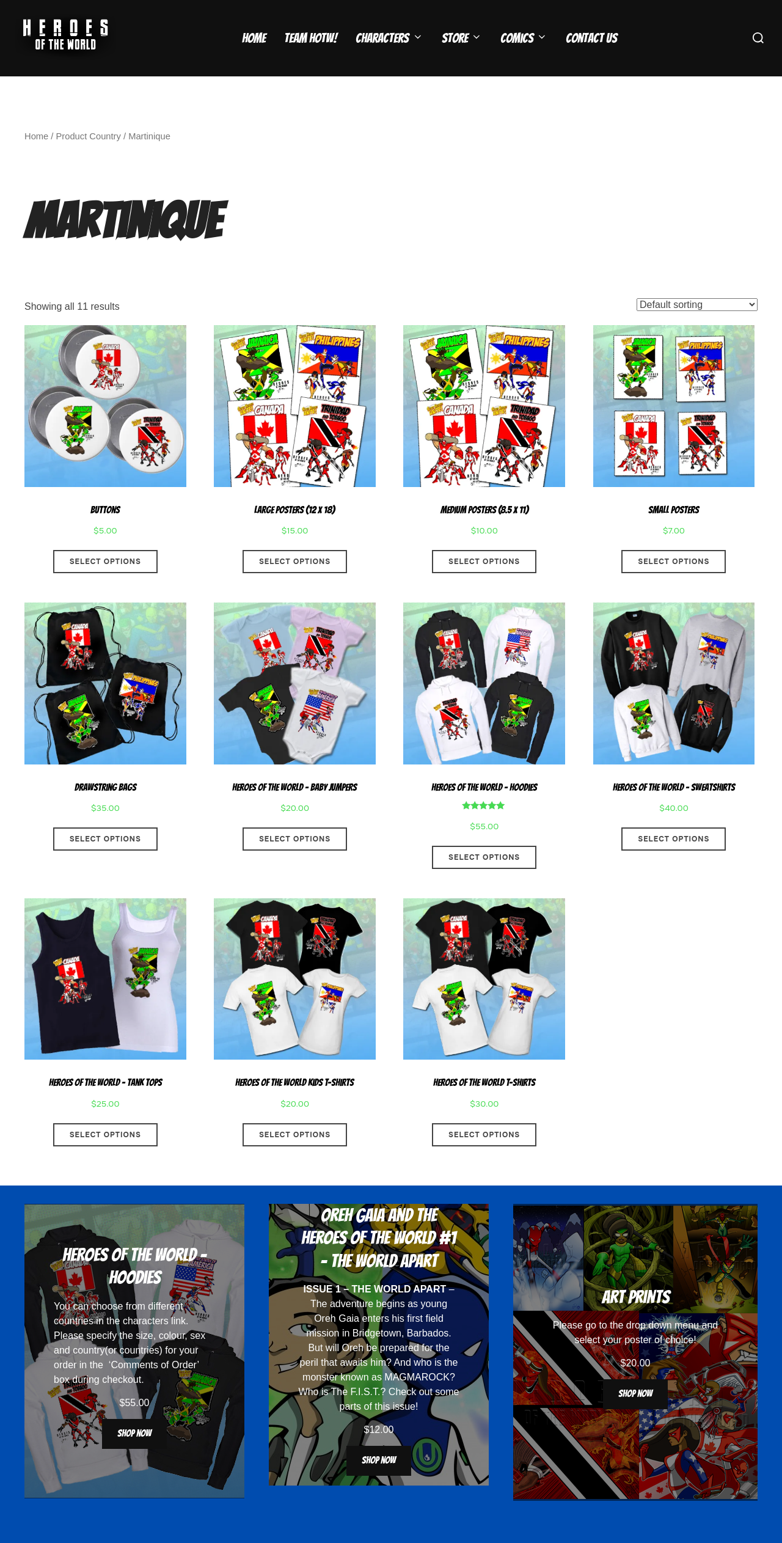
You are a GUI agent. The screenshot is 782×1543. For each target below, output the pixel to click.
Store (462, 38)
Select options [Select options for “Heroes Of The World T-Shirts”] (484, 1159)
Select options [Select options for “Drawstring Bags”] (105, 863)
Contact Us (591, 38)
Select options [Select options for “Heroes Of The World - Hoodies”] (484, 881)
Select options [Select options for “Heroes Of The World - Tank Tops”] (105, 1159)
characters (146, 1345)
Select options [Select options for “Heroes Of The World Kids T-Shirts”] (295, 1159)
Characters (389, 38)
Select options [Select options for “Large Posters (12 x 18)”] (295, 585)
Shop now (134, 1457)
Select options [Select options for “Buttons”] (105, 585)
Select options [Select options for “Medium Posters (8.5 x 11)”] (484, 585)
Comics (523, 38)
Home (254, 38)
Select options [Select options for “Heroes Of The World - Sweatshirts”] (673, 863)
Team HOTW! (310, 38)
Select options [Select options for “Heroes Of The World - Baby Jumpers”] (295, 863)
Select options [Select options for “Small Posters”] (673, 585)
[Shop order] (697, 328)
